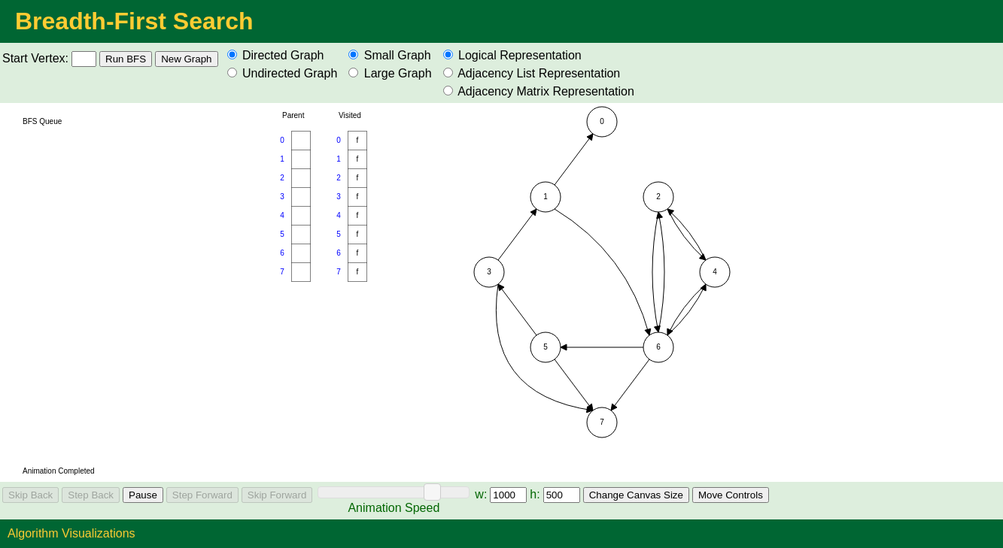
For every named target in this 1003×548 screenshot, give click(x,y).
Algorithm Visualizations (71, 533)
